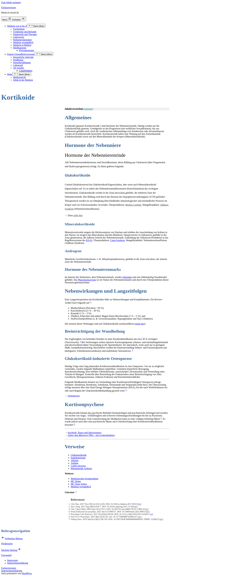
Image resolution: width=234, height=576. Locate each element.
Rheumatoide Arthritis (81, 468)
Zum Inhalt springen (11, 2)
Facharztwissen (8, 7)
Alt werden (18, 68)
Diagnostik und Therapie (25, 34)
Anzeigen (88, 109)
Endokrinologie (78, 457)
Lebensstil (18, 65)
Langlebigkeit (25, 70)
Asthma (74, 463)
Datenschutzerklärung (11, 570)
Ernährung (18, 60)
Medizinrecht (19, 77)
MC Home (76, 481)
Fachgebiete (19, 29)
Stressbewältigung (22, 62)
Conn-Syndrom (117, 240)
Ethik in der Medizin (23, 80)
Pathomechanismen (22, 39)
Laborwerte (18, 37)
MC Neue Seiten (79, 484)
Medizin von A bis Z (17, 26)
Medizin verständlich (23, 42)
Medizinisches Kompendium (84, 478)
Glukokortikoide (79, 455)
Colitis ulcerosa (78, 466)
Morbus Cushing (133, 205)
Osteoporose (74, 395)
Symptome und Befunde (24, 31)
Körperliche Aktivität (23, 57)
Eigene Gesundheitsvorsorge (20, 54)
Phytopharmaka (26, 50)
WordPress (26, 573)
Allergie (74, 460)
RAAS (89, 240)
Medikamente (19, 47)
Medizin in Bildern (22, 45)
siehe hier (78, 215)
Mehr (9, 74)
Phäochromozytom (87, 280)
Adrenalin (127, 277)
